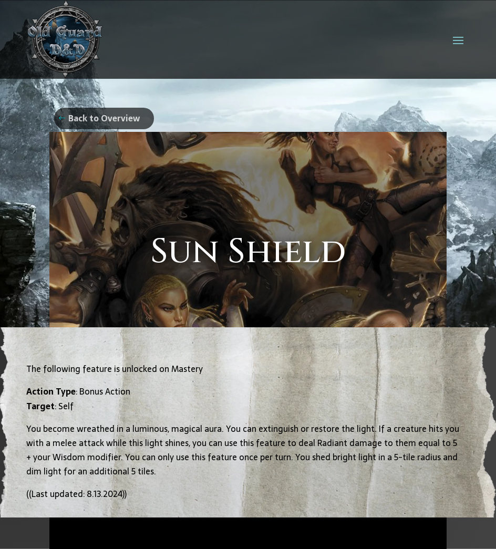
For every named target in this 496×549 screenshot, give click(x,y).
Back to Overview (104, 118)
